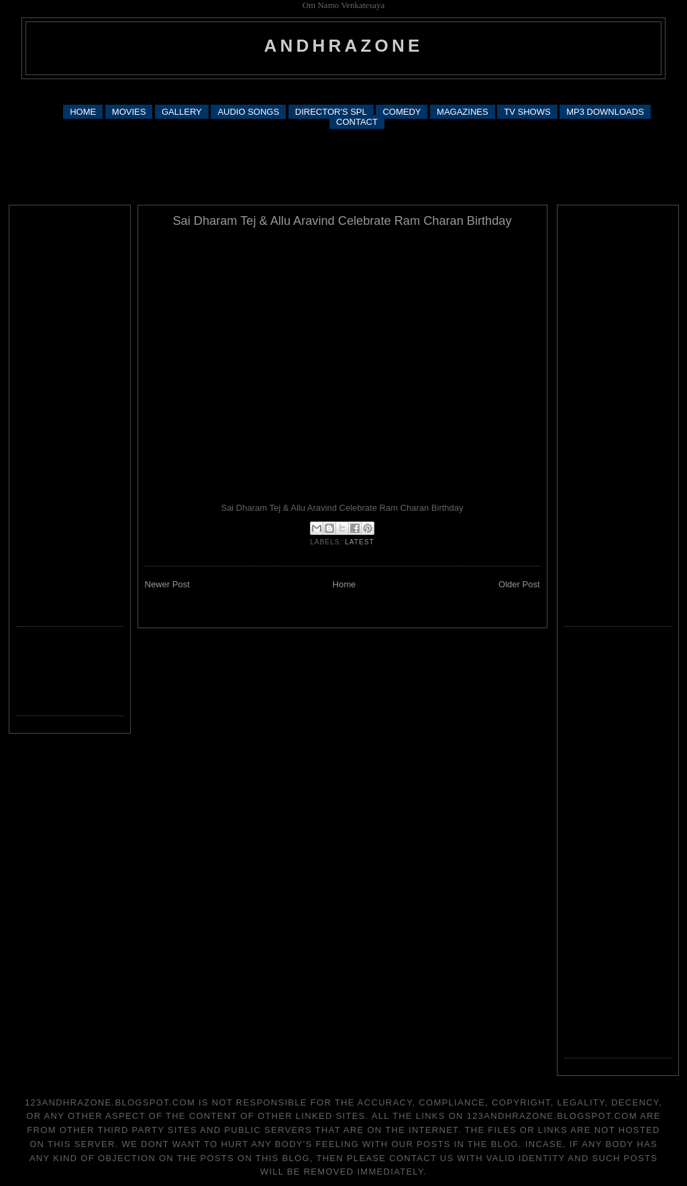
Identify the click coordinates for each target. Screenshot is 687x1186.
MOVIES (129, 112)
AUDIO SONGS (248, 112)
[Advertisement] (343, 91)
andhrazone (343, 46)
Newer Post (167, 584)
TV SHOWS (527, 112)
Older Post (518, 584)
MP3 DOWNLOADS (605, 112)
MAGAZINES (462, 112)
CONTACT (357, 122)
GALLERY (182, 112)
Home (344, 584)
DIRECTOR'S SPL (331, 112)
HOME (83, 112)
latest (359, 542)
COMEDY (401, 112)
